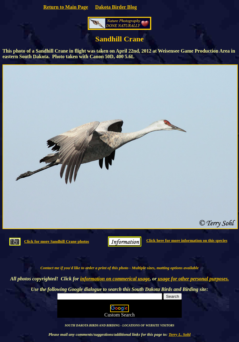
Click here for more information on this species (186, 240)
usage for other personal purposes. (193, 278)
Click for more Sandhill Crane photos (56, 241)
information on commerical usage (115, 278)
